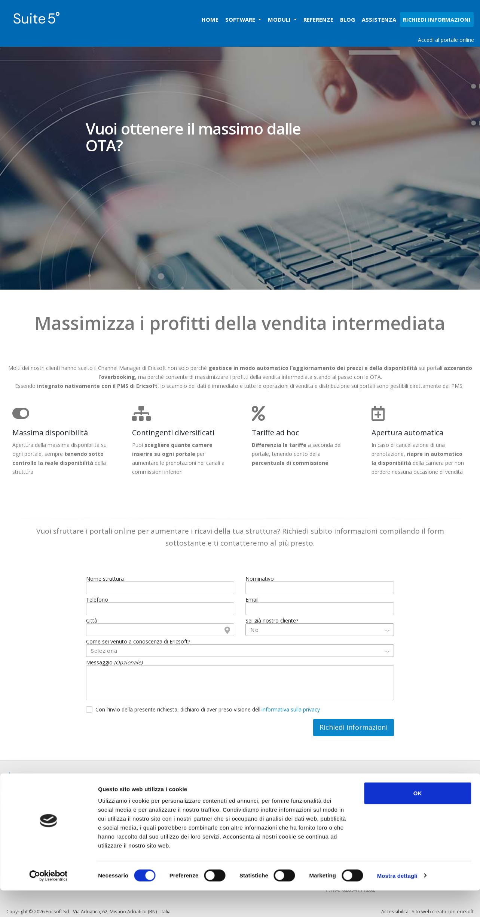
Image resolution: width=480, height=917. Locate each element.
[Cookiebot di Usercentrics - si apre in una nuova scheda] (48, 902)
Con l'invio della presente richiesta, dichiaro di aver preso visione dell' (207, 709)
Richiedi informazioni (354, 727)
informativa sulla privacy (291, 709)
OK (417, 819)
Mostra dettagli (397, 902)
